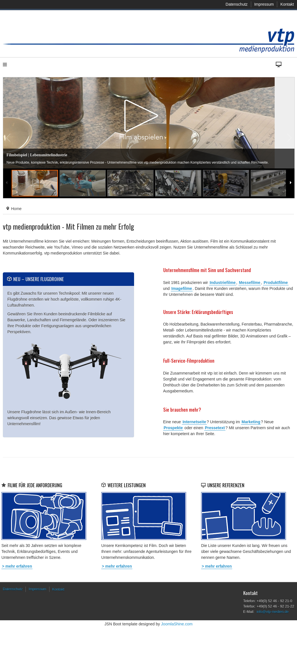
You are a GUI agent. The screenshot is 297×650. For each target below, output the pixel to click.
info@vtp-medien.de (273, 612)
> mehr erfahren (17, 566)
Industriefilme (223, 282)
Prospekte (173, 428)
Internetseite (194, 422)
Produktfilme (276, 282)
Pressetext (215, 428)
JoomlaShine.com (176, 624)
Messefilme (249, 282)
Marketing (251, 422)
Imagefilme (181, 288)
